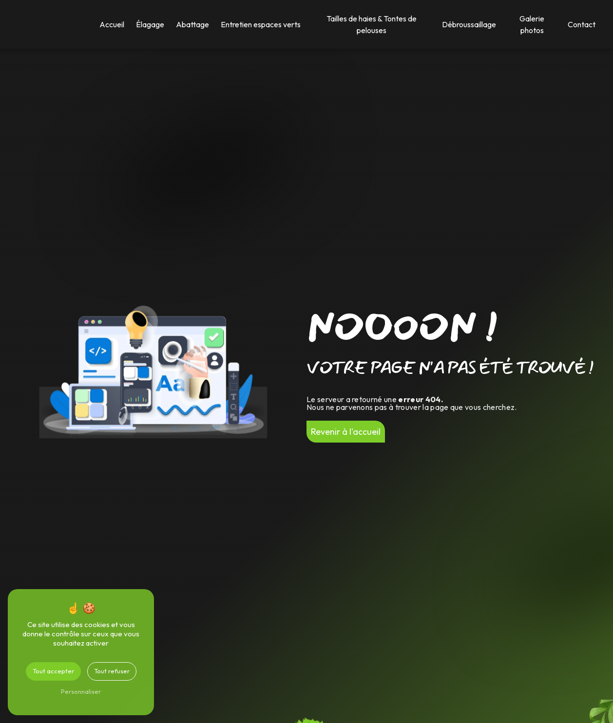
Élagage (150, 24)
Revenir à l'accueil (346, 431)
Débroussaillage (469, 24)
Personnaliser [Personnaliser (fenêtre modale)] (81, 691)
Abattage (192, 24)
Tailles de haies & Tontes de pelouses (371, 24)
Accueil (111, 24)
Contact (581, 24)
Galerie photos (531, 24)
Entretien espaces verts (261, 24)
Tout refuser (112, 671)
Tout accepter (53, 671)
